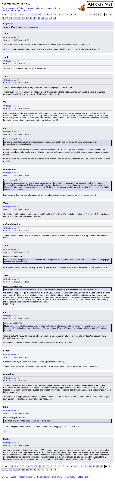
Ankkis (13, 8)
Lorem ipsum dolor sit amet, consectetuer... (56, 477)
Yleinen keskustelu (26, 8)
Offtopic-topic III (24, 10)
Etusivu (4, 8)
